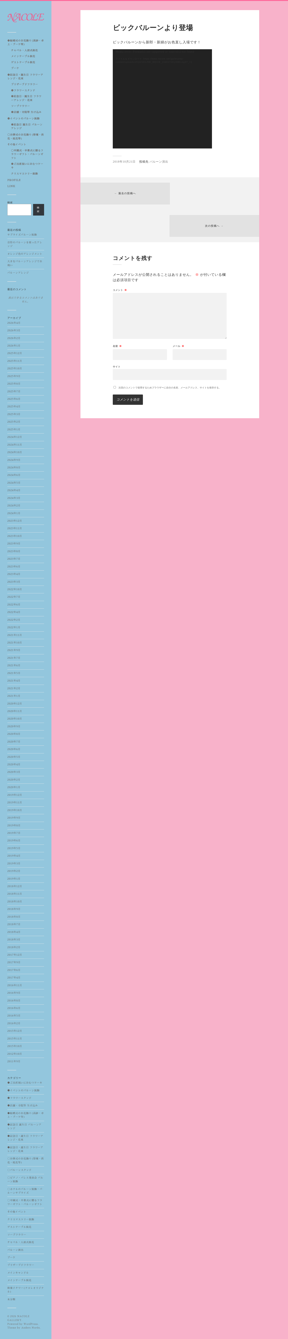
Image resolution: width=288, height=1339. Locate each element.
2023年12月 (14, 521)
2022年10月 (14, 589)
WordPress (31, 1324)
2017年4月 (14, 977)
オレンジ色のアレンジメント (24, 254)
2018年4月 (14, 932)
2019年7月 (14, 833)
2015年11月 (14, 1038)
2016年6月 (14, 1008)
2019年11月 (14, 802)
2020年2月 (14, 780)
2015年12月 (14, 1031)
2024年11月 (14, 445)
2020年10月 (14, 719)
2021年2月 (14, 688)
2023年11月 (14, 528)
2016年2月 (14, 1023)
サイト (116, 334)
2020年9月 (14, 726)
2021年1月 (14, 696)
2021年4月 (14, 681)
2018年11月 (14, 894)
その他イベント (16, 144)
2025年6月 (14, 399)
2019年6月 (14, 840)
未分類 (11, 1299)
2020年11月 (14, 711)
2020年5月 (14, 757)
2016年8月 (14, 1000)
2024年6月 (14, 475)
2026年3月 (14, 330)
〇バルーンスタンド (19, 1170)
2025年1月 (14, 429)
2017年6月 (14, 970)
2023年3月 (14, 582)
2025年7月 (14, 391)
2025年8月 (14, 384)
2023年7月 (14, 559)
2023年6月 (14, 566)
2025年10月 (14, 368)
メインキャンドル (18, 1273)
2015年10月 (14, 1046)
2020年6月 (14, 749)
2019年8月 (14, 825)
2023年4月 (14, 574)
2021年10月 (14, 642)
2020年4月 (14, 764)
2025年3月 (14, 414)
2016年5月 (14, 1015)
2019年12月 (14, 795)
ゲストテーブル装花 (23, 62)
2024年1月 (14, 513)
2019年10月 (14, 810)
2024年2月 (14, 505)
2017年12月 (14, 955)
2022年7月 (14, 597)
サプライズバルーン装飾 (22, 235)
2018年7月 (14, 924)
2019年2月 (14, 871)
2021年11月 (14, 635)
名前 (117, 314)
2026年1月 (14, 346)
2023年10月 (14, 536)
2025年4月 (14, 406)
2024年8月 (14, 467)
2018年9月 (14, 909)
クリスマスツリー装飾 (24, 174)
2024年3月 (14, 498)
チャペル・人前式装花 (24, 50)
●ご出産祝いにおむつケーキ (24, 1083)
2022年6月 (14, 604)
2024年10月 (14, 452)
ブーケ (15, 68)
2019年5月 (14, 848)
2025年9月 (14, 376)
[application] (162, 98)
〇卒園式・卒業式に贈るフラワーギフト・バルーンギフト (27, 154)
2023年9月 (14, 543)
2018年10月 (14, 901)
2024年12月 (14, 437)
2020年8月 (14, 734)
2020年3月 (14, 772)
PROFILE (14, 180)
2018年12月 (14, 886)
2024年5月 (14, 483)
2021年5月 (14, 673)
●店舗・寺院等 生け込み (26, 112)
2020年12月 (14, 703)
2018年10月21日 (124, 161)
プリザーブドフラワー (24, 84)
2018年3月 (14, 939)
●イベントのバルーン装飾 (23, 118)
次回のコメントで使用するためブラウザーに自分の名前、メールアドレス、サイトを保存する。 (169, 355)
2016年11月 (14, 985)
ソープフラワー (20, 106)
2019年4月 (14, 856)
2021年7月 (14, 658)
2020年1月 (14, 787)
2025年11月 (14, 361)
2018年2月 (14, 947)
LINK (11, 186)
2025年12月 (14, 353)
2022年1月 (14, 627)
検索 (10, 202)
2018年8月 (14, 917)
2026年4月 (14, 323)
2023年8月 (14, 551)
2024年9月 (14, 460)
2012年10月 (14, 1054)
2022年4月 (14, 612)
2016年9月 (14, 993)
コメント (120, 258)
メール (178, 314)
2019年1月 (14, 879)
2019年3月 (14, 863)
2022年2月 (14, 620)
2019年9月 (14, 818)
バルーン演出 (15, 1250)
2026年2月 (14, 338)
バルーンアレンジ (18, 273)
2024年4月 (14, 490)
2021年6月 (14, 665)
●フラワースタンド (23, 90)
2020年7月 (14, 742)
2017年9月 (14, 962)
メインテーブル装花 (23, 56)
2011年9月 (14, 1061)
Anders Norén (30, 1328)
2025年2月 (14, 422)
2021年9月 (14, 650)
